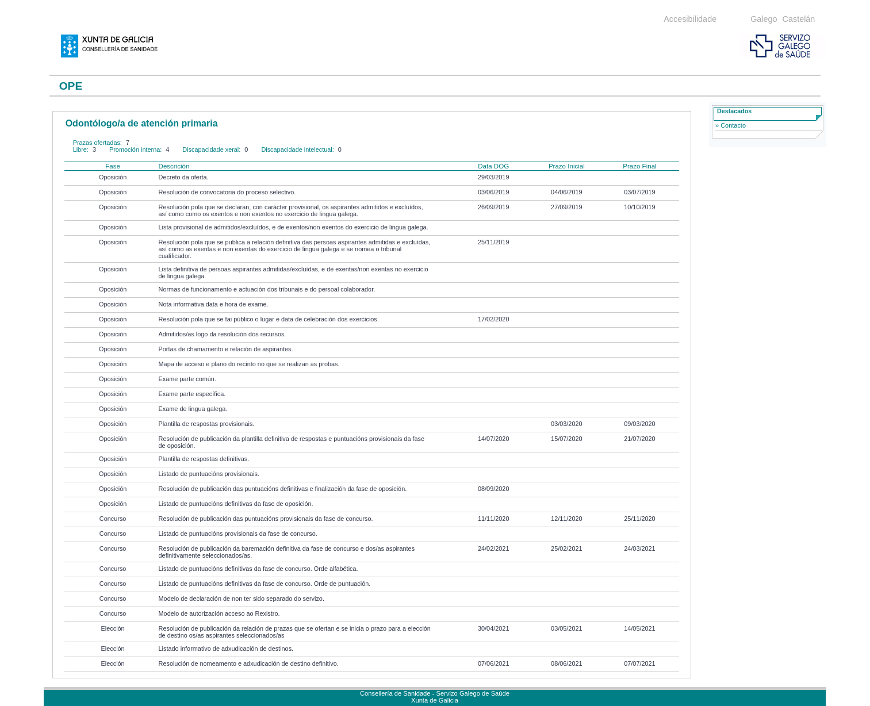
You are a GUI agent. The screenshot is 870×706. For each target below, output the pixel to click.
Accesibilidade (690, 19)
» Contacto (730, 125)
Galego (763, 19)
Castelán (799, 19)
